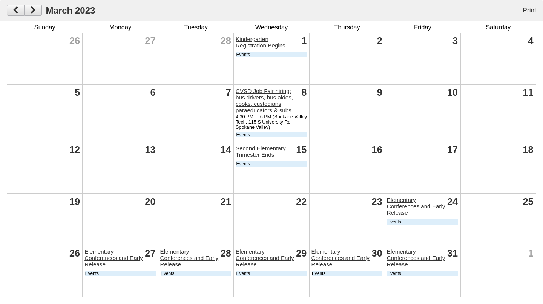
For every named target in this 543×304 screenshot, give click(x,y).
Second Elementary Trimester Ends (261, 151)
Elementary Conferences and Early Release (416, 206)
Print (529, 10)
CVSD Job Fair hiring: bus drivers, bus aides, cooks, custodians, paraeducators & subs (264, 100)
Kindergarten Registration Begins (260, 42)
